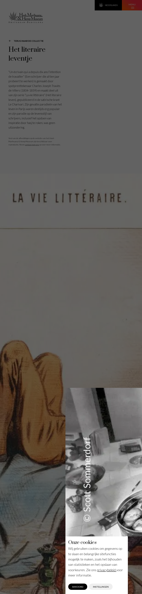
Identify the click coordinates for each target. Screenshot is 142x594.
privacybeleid (106, 570)
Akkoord (77, 586)
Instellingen (101, 586)
